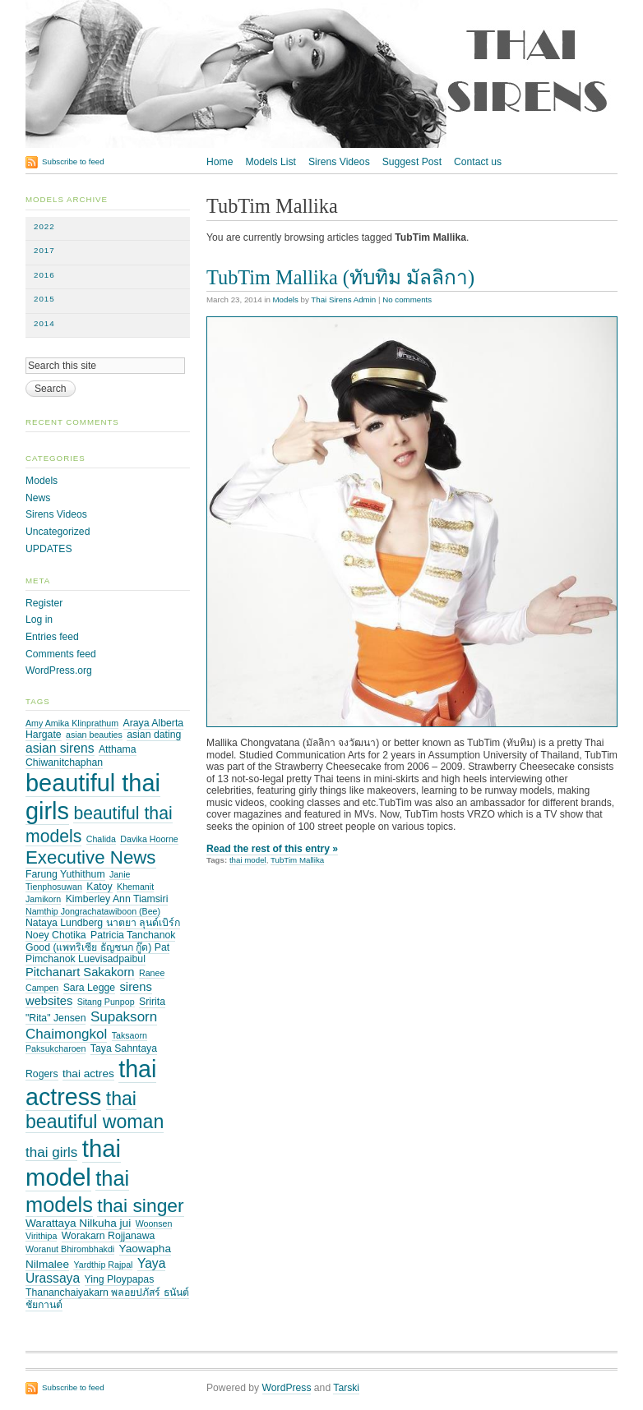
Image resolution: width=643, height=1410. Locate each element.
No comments (407, 299)
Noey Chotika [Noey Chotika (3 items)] (55, 935)
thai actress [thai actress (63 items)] (90, 1083)
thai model (247, 859)
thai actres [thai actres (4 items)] (88, 1073)
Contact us (478, 162)
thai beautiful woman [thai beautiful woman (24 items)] (94, 1110)
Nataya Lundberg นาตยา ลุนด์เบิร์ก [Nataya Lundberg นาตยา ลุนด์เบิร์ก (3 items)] (102, 922)
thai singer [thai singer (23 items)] (140, 1205)
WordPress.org (58, 670)
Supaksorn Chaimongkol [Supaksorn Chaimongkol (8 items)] (91, 1025)
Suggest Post (412, 162)
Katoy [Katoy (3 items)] (99, 886)
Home (219, 162)
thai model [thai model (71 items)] (73, 1163)
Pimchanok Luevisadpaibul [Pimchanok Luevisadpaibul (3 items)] (85, 959)
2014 (44, 323)
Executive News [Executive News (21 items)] (90, 857)
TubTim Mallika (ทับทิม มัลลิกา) (340, 277)
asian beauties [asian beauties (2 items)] (94, 735)
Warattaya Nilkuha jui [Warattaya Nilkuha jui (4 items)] (78, 1223)
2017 (44, 250)
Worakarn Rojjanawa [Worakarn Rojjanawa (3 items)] (108, 1236)
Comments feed (60, 654)
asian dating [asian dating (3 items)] (154, 734)
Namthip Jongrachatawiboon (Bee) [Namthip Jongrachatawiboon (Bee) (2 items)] (92, 911)
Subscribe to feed (73, 161)
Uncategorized (57, 531)
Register (43, 603)
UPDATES (48, 549)
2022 (44, 226)
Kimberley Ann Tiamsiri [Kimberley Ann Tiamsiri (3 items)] (117, 899)
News (37, 498)
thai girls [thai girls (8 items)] (51, 1152)
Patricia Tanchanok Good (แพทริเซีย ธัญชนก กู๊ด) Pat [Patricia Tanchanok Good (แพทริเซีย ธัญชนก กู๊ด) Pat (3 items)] (100, 941)
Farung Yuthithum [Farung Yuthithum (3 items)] (65, 874)
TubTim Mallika (297, 859)
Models (285, 299)
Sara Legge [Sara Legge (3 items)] (89, 987)
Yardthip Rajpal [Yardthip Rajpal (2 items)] (102, 1264)
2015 (44, 298)
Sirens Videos (339, 162)
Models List (270, 162)
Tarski (346, 1388)
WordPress (287, 1388)
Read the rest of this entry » (272, 849)
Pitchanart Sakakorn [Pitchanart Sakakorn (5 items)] (80, 972)
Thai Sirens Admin (343, 299)
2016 (44, 274)
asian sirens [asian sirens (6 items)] (60, 748)
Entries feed (52, 637)
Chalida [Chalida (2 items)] (101, 839)
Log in (39, 619)
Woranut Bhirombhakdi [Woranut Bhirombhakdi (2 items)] (69, 1249)
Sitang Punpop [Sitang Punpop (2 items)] (106, 1002)
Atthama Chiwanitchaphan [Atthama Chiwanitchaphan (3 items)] (80, 756)
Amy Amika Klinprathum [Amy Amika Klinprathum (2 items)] (71, 723)
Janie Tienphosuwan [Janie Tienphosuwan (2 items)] (77, 880)
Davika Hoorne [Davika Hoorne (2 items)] (149, 839)
